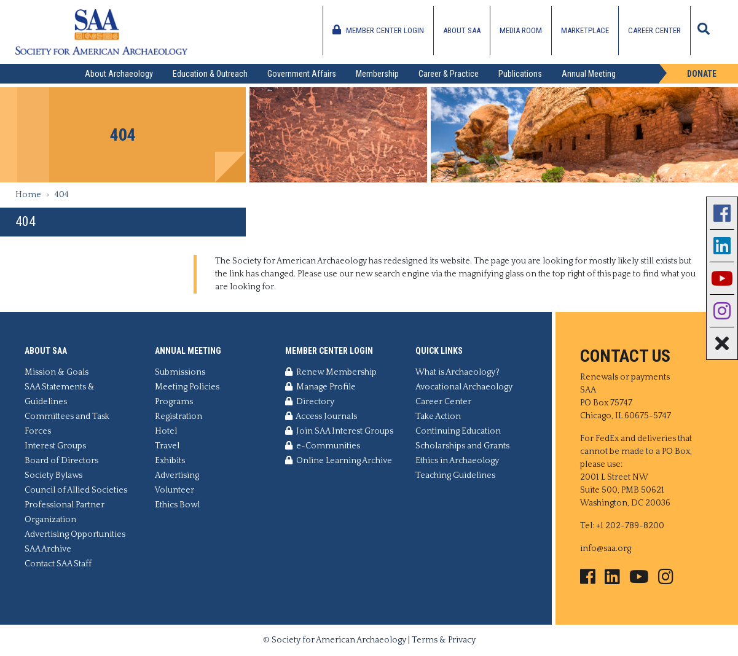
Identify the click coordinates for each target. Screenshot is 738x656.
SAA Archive (48, 549)
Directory (309, 402)
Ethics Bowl (177, 505)
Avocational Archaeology (463, 387)
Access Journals (321, 416)
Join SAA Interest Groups (339, 431)
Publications (520, 74)
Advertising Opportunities (75, 534)
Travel (167, 446)
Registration (178, 416)
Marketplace (585, 30)
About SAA (462, 30)
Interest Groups (55, 446)
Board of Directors (61, 461)
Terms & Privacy (444, 640)
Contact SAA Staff (58, 564)
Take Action (438, 416)
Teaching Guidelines (455, 475)
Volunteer (174, 490)
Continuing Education (458, 431)
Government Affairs (301, 74)
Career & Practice (448, 74)
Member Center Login (378, 30)
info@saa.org (605, 548)
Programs (174, 402)
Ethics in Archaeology (457, 461)
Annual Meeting (589, 74)
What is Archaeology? (457, 372)
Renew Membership (331, 372)
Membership (377, 74)
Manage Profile (320, 387)
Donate (701, 74)
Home (28, 195)
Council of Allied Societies (76, 490)
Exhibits (170, 461)
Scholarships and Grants (462, 446)
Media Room (521, 30)
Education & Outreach (210, 74)
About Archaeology (119, 74)
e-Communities (322, 446)
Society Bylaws (53, 475)
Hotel (166, 431)
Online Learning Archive (338, 461)
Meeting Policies (187, 387)
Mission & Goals (56, 372)
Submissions (180, 372)
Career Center (654, 30)
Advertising (177, 475)
